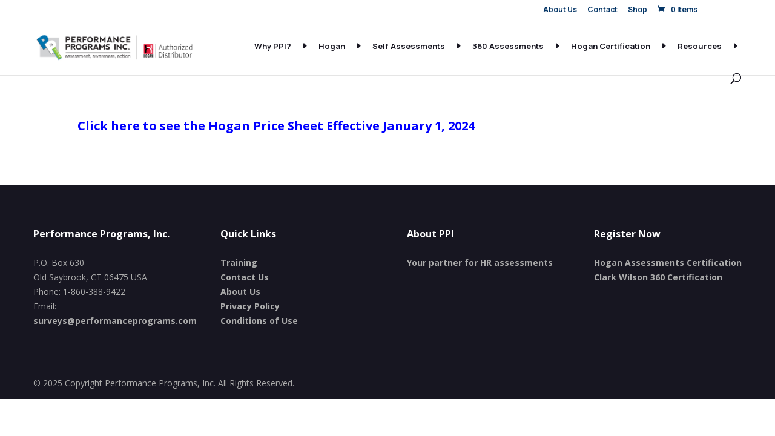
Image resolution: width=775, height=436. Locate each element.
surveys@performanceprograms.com (115, 320)
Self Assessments (408, 46)
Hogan (331, 46)
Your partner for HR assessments (480, 262)
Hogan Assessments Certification (668, 262)
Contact (602, 10)
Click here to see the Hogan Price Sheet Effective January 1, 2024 (276, 125)
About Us (560, 10)
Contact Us (244, 277)
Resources (700, 46)
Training (238, 262)
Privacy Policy (250, 306)
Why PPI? (272, 46)
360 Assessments (508, 46)
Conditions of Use (259, 320)
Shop (637, 10)
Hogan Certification (610, 46)
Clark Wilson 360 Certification (658, 277)
